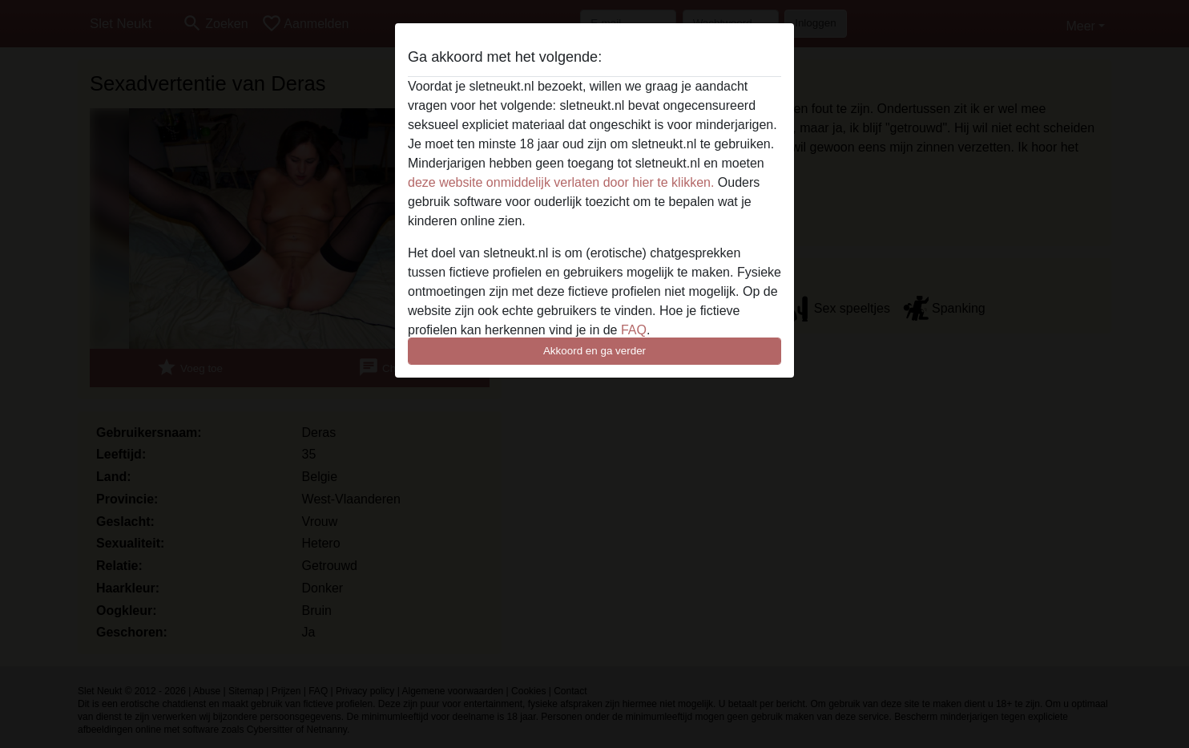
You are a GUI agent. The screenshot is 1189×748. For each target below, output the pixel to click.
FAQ (634, 330)
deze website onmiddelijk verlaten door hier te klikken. (561, 182)
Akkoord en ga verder (594, 351)
